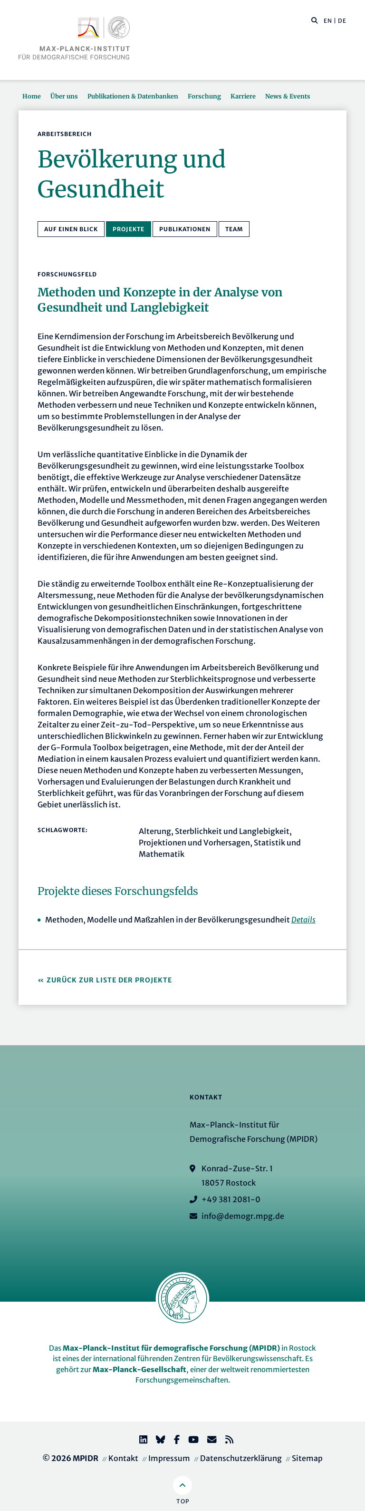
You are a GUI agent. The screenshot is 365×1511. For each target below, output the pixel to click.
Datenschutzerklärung (241, 1458)
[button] (314, 20)
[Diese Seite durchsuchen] (309, 21)
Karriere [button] (243, 96)
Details (303, 919)
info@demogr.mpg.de (243, 1216)
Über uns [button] (64, 96)
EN (328, 20)
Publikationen (185, 229)
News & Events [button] (287, 96)
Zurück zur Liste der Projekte (109, 980)
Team (234, 229)
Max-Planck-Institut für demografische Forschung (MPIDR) (171, 1348)
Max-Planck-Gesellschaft (139, 1369)
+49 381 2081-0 (231, 1199)
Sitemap (307, 1458)
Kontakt (123, 1458)
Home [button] (31, 96)
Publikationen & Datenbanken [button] (132, 96)
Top (182, 1501)
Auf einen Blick (71, 229)
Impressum (169, 1458)
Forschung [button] (204, 96)
